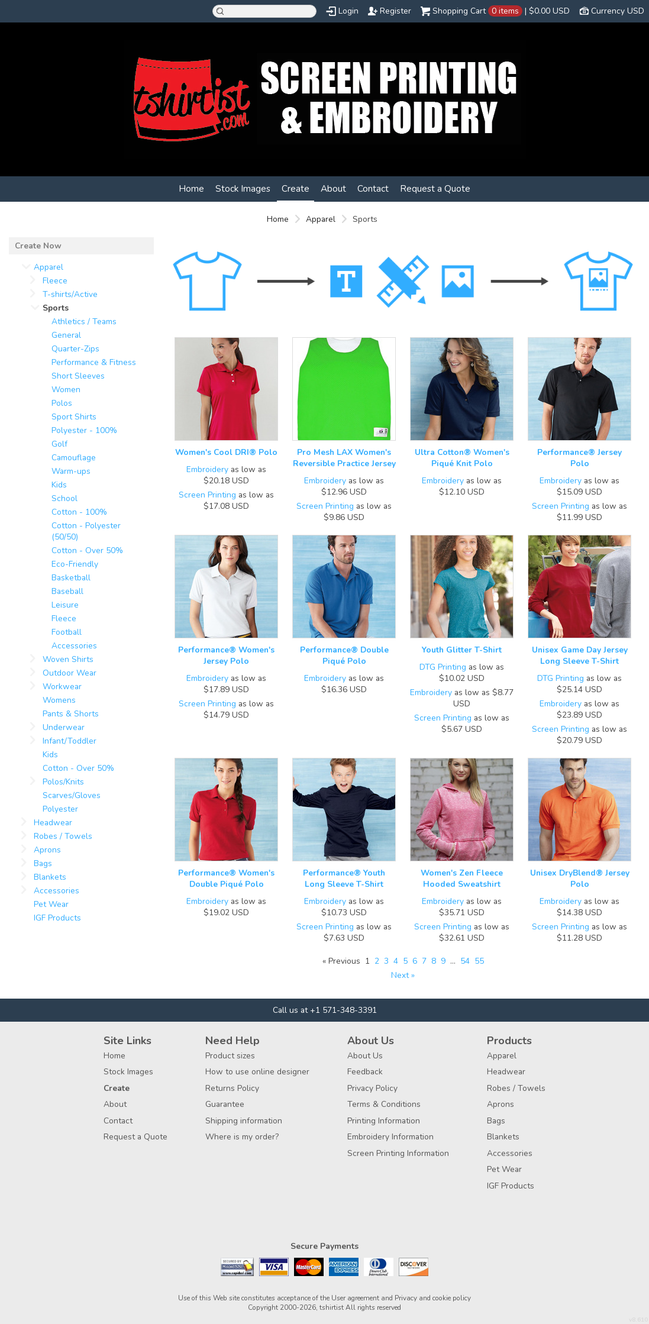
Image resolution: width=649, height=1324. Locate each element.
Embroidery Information (390, 1136)
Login (348, 11)
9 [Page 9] (443, 961)
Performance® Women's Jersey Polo (226, 655)
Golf (59, 444)
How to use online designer (257, 1071)
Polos (61, 403)
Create (295, 188)
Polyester (60, 809)
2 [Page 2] (376, 961)
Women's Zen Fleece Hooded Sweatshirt (462, 878)
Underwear (64, 727)
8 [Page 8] (433, 961)
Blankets (50, 877)
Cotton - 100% (79, 512)
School (64, 498)
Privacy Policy (372, 1088)
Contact (373, 188)
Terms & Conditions (384, 1104)
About (333, 188)
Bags (43, 863)
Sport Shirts (73, 416)
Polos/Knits (63, 781)
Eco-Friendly (74, 564)
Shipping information (243, 1120)
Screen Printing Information (398, 1153)
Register (395, 11)
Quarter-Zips (75, 348)
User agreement (355, 1298)
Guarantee (224, 1104)
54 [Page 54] (465, 961)
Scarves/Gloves (72, 795)
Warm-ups (71, 471)
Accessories (74, 645)
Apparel (320, 219)
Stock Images (242, 188)
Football (66, 632)
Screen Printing (207, 494)
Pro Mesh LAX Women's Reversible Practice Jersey (344, 458)
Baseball (67, 591)
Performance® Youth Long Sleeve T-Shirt (344, 878)
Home (191, 188)
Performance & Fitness (93, 362)
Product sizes (230, 1055)
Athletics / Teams (84, 321)
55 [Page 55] (479, 961)
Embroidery (207, 469)
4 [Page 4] (395, 961)
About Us (365, 1055)
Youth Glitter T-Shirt (462, 649)
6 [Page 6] (414, 961)
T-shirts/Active (70, 294)
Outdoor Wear (69, 673)
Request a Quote (435, 188)
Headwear (53, 822)
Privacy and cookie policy (433, 1298)
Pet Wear (51, 904)
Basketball (71, 577)
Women (65, 389)
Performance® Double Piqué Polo (344, 655)
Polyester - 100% (84, 430)
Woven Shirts (68, 659)
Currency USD (617, 11)
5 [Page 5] (405, 961)
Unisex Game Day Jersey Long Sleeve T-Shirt (580, 655)
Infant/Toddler (69, 741)
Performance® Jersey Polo (579, 458)
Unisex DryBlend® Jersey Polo (579, 878)
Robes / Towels (63, 836)
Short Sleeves (78, 376)
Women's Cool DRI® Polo (226, 452)
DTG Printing (442, 667)
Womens (59, 700)
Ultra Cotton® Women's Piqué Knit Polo (462, 458)
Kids (59, 484)
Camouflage (73, 457)
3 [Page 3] (386, 961)
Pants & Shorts (71, 713)
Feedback (365, 1071)
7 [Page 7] (424, 961)
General (66, 335)
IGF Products (57, 917)
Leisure (65, 605)
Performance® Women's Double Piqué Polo (226, 878)
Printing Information (383, 1120)
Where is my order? (242, 1136)
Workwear (62, 686)
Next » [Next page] (403, 975)
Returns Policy (232, 1088)
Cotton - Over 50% (87, 550)
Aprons (47, 849)
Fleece (55, 280)
